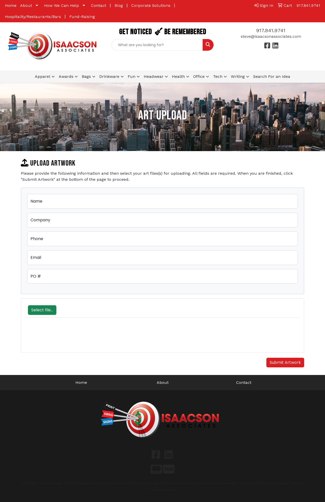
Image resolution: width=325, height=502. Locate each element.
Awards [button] (66, 76)
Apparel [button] (42, 76)
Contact (98, 5)
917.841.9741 (270, 30)
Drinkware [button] (109, 76)
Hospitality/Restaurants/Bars (33, 16)
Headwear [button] (154, 76)
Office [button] (199, 76)
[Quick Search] (157, 45)
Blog (119, 5)
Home (11, 5)
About (26, 5)
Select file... (42, 310)
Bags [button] (86, 76)
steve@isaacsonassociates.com (271, 36)
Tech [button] (217, 76)
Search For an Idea (271, 76)
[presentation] (64, 338)
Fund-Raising (82, 16)
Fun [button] (131, 76)
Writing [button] (238, 76)
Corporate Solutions (150, 5)
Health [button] (178, 76)
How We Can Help (61, 5)
